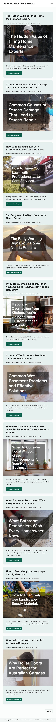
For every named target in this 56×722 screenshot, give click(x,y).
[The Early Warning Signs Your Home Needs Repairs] (28, 243)
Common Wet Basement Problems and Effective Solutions (26, 357)
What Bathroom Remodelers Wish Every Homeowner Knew (25, 502)
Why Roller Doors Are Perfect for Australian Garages (24, 641)
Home (38, 23)
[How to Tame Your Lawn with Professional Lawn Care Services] (28, 174)
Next (49, 711)
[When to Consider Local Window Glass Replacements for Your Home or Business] (28, 457)
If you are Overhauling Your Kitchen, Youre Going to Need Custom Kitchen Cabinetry (27, 286)
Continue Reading (14, 73)
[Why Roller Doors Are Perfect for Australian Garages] (28, 668)
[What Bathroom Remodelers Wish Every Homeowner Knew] (28, 528)
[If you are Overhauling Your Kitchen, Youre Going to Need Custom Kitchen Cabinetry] (28, 314)
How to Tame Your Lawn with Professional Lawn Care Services (25, 148)
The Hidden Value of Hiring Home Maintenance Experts (25, 17)
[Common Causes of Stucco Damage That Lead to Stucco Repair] (28, 112)
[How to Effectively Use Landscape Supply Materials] (28, 599)
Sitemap (49, 720)
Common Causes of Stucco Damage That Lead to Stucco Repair (26, 86)
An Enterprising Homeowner (18, 3)
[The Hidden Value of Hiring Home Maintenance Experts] (28, 43)
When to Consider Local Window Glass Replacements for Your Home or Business (27, 429)
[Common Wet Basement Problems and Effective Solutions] (28, 383)
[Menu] (52, 3)
